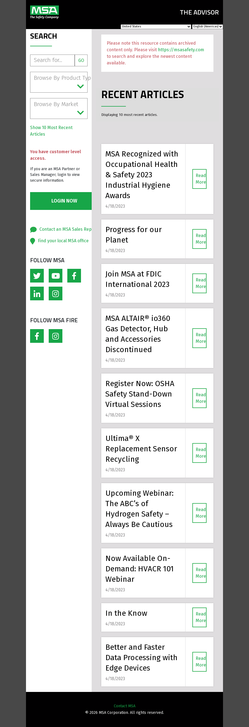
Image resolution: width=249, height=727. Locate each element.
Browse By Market (59, 109)
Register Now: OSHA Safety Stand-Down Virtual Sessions (139, 394)
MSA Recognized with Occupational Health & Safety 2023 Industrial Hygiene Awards (141, 174)
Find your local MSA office (63, 240)
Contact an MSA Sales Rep (65, 229)
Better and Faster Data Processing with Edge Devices (141, 657)
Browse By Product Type (61, 82)
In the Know (126, 613)
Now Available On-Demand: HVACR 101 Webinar (139, 569)
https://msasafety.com (181, 49)
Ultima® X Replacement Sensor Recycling (141, 449)
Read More (201, 179)
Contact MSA (124, 706)
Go (81, 60)
